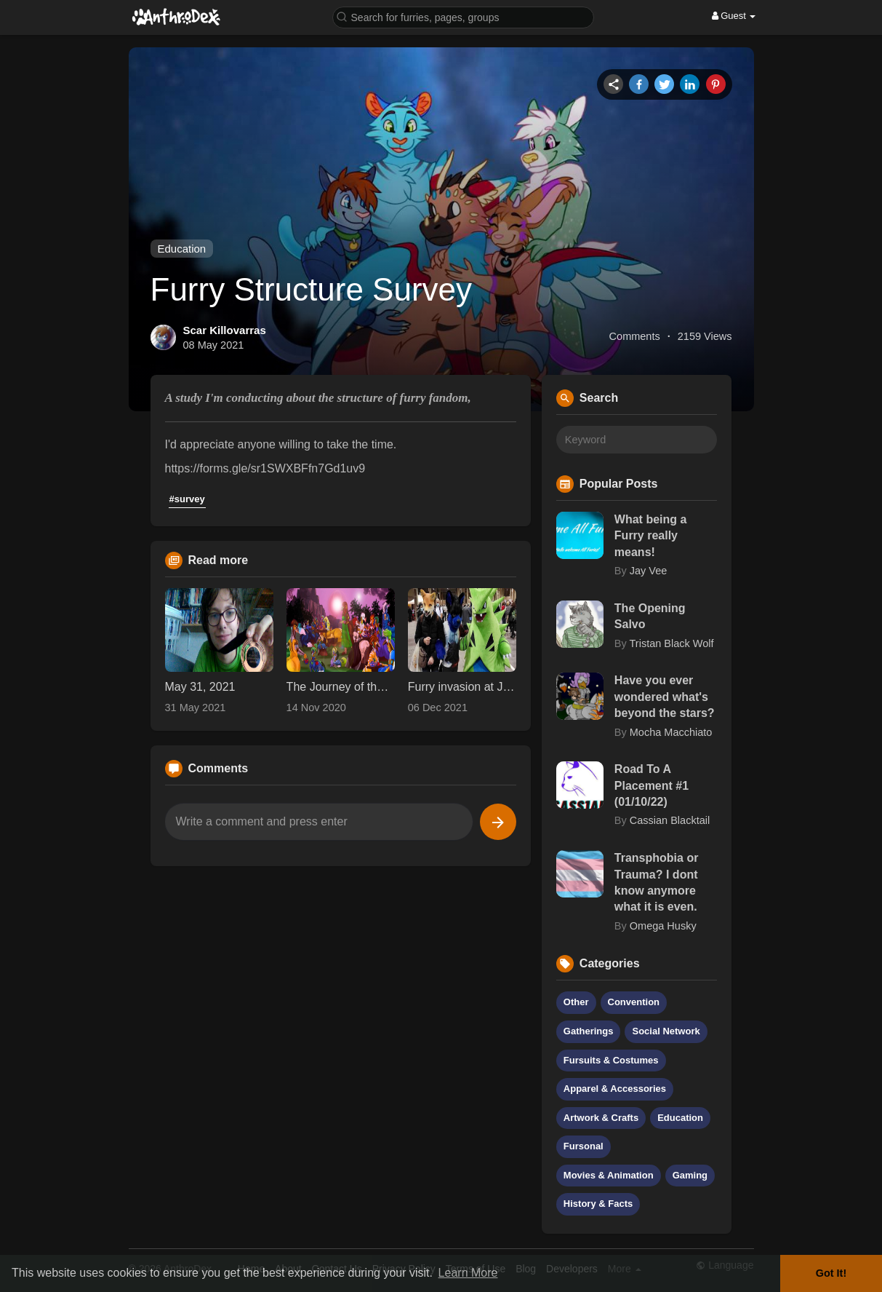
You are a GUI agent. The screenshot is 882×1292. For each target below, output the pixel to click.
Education (182, 248)
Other (576, 1001)
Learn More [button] (468, 1273)
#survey (187, 499)
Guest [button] (734, 15)
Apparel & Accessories (615, 1088)
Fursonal (584, 1146)
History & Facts (598, 1203)
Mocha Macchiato (671, 732)
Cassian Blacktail (670, 820)
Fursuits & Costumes (611, 1060)
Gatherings (589, 1031)
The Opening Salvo (650, 616)
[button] (463, 16)
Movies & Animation (609, 1175)
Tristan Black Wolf (672, 643)
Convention (634, 1001)
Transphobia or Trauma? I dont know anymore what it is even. (656, 882)
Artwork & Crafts (601, 1117)
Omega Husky (663, 926)
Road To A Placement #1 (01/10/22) (651, 785)
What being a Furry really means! (650, 535)
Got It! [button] (831, 1273)
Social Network (665, 1031)
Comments (634, 336)
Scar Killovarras (224, 330)
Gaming (690, 1175)
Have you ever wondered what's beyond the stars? (664, 696)
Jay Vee (648, 570)
